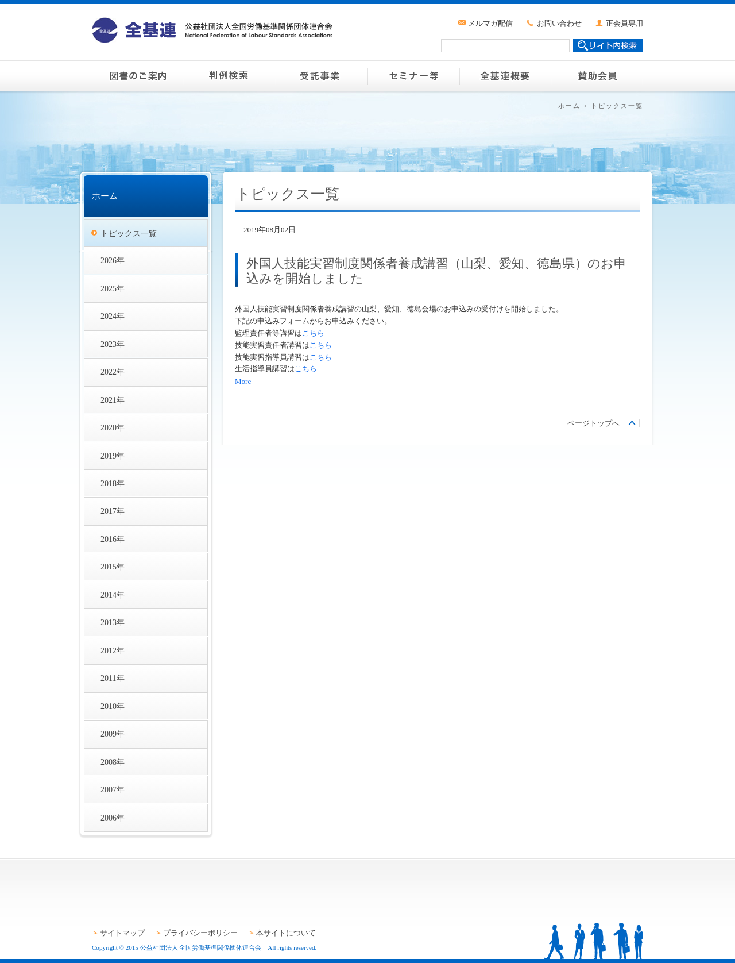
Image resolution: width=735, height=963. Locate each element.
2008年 (112, 761)
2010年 (112, 706)
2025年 (112, 288)
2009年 (112, 733)
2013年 (112, 622)
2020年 (112, 427)
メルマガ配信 (490, 23)
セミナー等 (413, 75)
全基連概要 (505, 75)
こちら (313, 333)
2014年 (112, 594)
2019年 (112, 455)
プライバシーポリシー (200, 933)
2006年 (112, 817)
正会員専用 (624, 23)
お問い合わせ (559, 23)
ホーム (569, 105)
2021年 (112, 400)
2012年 (112, 650)
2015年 (112, 566)
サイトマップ (122, 933)
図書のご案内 (138, 75)
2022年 (112, 371)
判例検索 (230, 75)
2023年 (112, 344)
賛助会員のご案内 (597, 75)
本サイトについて (286, 933)
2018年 (112, 483)
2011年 (112, 678)
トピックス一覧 (128, 233)
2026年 (112, 260)
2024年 (112, 316)
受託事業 (322, 75)
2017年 (112, 510)
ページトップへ (593, 423)
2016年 (112, 539)
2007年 (112, 789)
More (243, 381)
